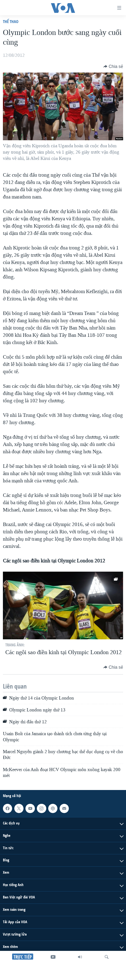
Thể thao (10, 21)
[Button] (113, 66)
